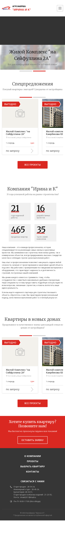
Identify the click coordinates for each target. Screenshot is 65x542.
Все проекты (32, 175)
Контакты (32, 493)
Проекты (32, 482)
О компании (32, 477)
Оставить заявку (32, 461)
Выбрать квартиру (32, 488)
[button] (26, 97)
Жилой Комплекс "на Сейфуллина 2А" (25, 143)
